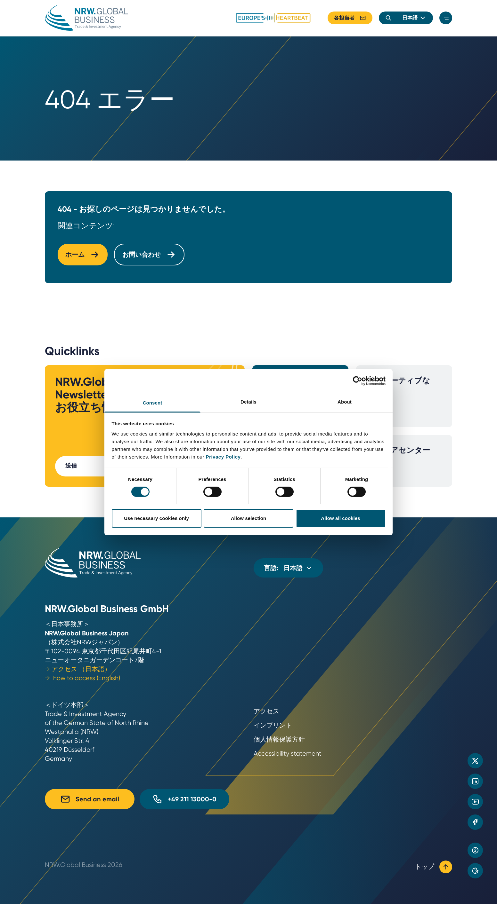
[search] (388, 18)
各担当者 (350, 18)
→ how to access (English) (82, 678)
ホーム (82, 254)
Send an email (89, 799)
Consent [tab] (152, 402)
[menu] (445, 18)
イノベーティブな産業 (398, 396)
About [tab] (345, 401)
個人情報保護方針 (279, 739)
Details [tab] (248, 401)
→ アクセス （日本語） (78, 669)
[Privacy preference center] (475, 870)
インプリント (273, 725)
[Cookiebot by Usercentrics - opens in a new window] (358, 381)
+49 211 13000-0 (184, 799)
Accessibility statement (288, 753)
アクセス (266, 711)
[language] (414, 18)
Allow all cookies (340, 518)
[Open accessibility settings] (475, 850)
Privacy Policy (223, 456)
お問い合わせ (149, 254)
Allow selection (248, 518)
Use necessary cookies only (156, 518)
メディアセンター (398, 460)
